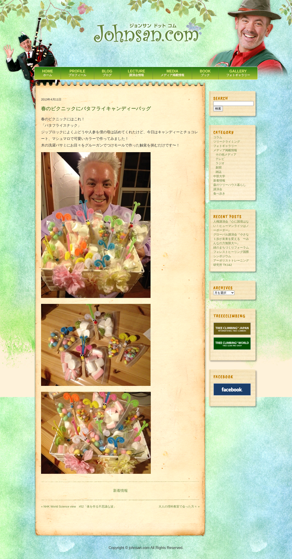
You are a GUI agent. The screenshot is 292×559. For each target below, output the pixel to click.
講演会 (217, 189)
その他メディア (226, 154)
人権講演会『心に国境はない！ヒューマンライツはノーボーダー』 (231, 226)
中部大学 (219, 176)
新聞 (219, 167)
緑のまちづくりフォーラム (231, 247)
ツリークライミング (226, 141)
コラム (217, 137)
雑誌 (219, 172)
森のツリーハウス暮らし (229, 185)
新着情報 (120, 490)
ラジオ (220, 163)
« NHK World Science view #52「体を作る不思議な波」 (78, 506)
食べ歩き (219, 193)
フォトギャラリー (225, 146)
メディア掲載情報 (225, 150)
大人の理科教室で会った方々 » (179, 506)
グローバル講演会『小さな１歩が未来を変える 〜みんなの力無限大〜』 (231, 239)
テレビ (220, 159)
